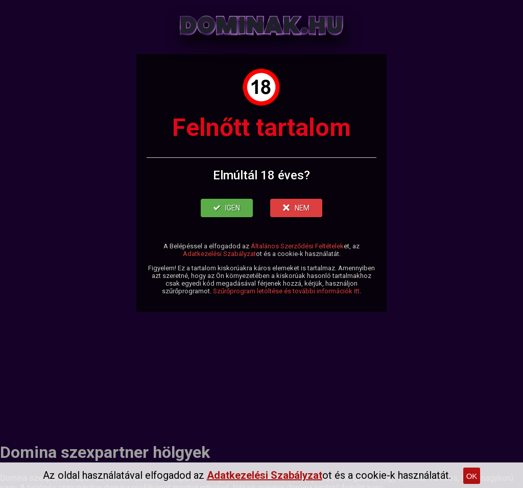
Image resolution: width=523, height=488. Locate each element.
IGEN (226, 208)
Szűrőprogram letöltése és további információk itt (286, 291)
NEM (296, 208)
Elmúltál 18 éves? (261, 175)
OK (472, 476)
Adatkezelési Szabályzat (219, 254)
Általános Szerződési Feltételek (297, 246)
